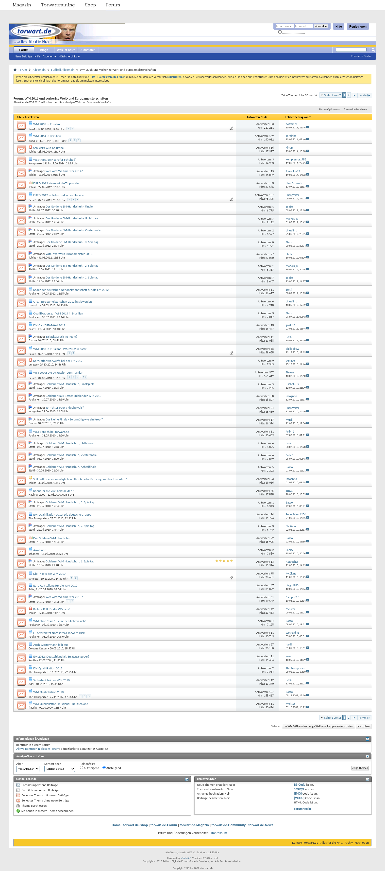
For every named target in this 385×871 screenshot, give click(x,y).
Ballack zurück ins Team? (62, 336)
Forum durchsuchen (355, 109)
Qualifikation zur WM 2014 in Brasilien (58, 313)
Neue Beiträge (23, 56)
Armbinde (39, 550)
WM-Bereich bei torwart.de (51, 432)
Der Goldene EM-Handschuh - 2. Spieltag (72, 265)
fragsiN (33, 707)
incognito (34, 411)
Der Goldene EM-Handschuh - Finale (69, 206)
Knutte (32, 660)
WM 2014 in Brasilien (47, 136)
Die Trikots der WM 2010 (49, 573)
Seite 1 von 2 (332, 95)
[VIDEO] (299, 798)
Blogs (44, 50)
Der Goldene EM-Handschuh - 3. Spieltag (72, 242)
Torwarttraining (58, 5)
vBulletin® (186, 858)
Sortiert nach (52, 764)
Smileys (299, 789)
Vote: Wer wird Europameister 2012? (70, 254)
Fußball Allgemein (62, 69)
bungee (33, 364)
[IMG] (298, 793)
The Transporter (38, 518)
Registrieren (358, 26)
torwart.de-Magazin (194, 825)
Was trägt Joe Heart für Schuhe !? (55, 159)
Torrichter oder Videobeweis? (65, 407)
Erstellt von (32, 117)
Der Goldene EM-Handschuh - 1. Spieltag (72, 277)
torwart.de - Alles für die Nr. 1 (323, 842)
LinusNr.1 (34, 305)
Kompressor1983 (39, 163)
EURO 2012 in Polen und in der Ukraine (58, 195)
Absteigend (111, 768)
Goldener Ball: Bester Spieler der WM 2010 (73, 396)
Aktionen (48, 56)
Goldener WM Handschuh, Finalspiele (70, 384)
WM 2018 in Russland (47, 124)
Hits (264, 117)
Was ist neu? (66, 50)
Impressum (219, 833)
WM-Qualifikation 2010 (48, 692)
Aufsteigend (89, 768)
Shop (90, 5)
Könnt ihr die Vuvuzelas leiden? (53, 491)
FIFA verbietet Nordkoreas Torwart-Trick (59, 633)
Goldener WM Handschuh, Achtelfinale (71, 467)
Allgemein (39, 69)
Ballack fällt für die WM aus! (51, 609)
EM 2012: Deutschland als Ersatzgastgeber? (61, 656)
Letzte (364, 95)
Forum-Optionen (328, 109)
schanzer (34, 554)
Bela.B (32, 200)
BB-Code (299, 784)
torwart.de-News (260, 825)
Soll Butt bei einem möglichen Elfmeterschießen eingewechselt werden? (80, 479)
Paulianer (34, 293)
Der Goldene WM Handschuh (52, 538)
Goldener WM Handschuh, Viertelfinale (71, 455)
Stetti (32, 210)
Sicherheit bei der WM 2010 (51, 680)
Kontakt (297, 842)
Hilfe (338, 26)
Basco (32, 340)
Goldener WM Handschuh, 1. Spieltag (70, 561)
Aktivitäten (88, 50)
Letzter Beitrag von (298, 117)
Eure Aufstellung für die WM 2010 (55, 585)
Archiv (349, 842)
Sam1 (32, 129)
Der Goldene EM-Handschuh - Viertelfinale (73, 230)
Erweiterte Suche (361, 56)
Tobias (32, 151)
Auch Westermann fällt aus (50, 644)
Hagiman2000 (37, 494)
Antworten (253, 117)
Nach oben (363, 726)
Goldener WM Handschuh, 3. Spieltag (70, 502)
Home (116, 825)
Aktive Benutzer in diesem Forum (37, 748)
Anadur (33, 141)
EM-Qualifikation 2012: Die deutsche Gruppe (62, 514)
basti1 (32, 329)
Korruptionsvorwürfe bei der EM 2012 (58, 361)
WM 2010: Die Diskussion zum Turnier (58, 372)
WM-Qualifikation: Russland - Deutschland (60, 704)
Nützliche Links (68, 56)
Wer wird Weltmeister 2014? (64, 171)
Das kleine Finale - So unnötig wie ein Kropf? (74, 419)
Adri (31, 684)
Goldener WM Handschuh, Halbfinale (70, 443)
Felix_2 (33, 589)
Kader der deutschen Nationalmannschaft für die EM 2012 (71, 290)
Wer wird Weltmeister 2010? (64, 597)
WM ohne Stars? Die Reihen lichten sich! (59, 621)
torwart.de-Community (229, 825)
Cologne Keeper (38, 648)
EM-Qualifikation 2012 (47, 668)
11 (84, 377)
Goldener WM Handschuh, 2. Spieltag (70, 526)
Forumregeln (302, 809)
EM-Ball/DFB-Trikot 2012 (49, 325)
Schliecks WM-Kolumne (48, 148)
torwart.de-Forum (164, 825)
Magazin (22, 5)
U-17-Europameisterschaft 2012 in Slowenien (62, 301)
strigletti (33, 578)
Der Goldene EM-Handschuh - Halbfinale (72, 218)
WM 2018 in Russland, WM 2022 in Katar (59, 349)
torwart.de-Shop (135, 825)
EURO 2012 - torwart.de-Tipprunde (56, 183)
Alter (19, 764)
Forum (113, 5)
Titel (19, 117)
